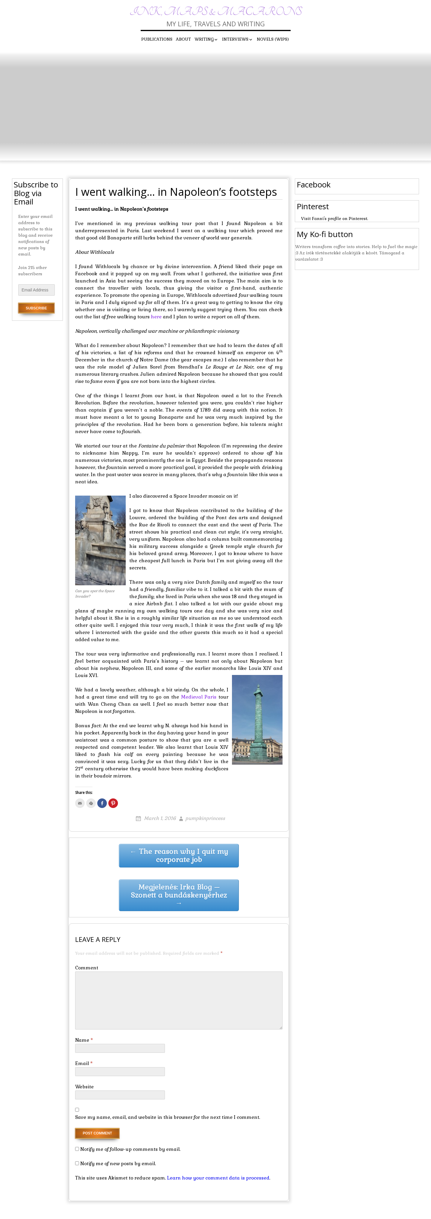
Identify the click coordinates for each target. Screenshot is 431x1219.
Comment (86, 968)
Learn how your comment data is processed (218, 1178)
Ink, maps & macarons (216, 11)
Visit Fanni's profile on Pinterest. (334, 218)
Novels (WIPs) (273, 39)
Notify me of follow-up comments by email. (130, 1149)
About (183, 39)
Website (84, 1087)
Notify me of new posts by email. (118, 1163)
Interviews (235, 39)
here (156, 317)
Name (84, 1040)
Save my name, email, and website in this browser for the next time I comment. (167, 1117)
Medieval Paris (199, 697)
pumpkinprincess (205, 818)
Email (84, 1063)
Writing (204, 39)
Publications (156, 39)
